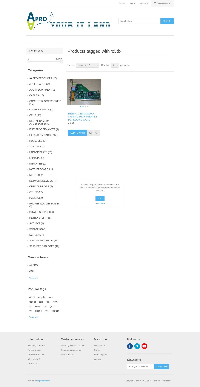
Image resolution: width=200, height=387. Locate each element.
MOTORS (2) (36, 175)
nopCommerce (43, 381)
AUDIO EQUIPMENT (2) (42, 89)
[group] (84, 92)
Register (122, 3)
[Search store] (139, 21)
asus (50, 297)
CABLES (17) (36, 95)
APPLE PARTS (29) (40, 84)
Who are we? (34, 359)
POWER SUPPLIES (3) (41, 212)
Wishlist (97, 359)
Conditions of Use (36, 354)
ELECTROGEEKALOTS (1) (44, 129)
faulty (55, 302)
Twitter (137, 346)
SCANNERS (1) (37, 229)
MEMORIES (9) (37, 163)
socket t (55, 311)
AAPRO (33, 265)
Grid (166, 65)
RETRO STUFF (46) (40, 217)
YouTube (144, 346)
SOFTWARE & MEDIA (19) (43, 240)
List (171, 65)
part (30, 311)
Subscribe (161, 366)
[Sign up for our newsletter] (140, 366)
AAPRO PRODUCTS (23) (43, 78)
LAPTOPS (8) (36, 158)
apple (42, 297)
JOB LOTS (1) (37, 146)
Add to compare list (90, 133)
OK (100, 198)
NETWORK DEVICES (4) (42, 181)
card (41, 301)
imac (37, 306)
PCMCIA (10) (36, 198)
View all (33, 278)
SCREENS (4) (37, 235)
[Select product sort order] (87, 65)
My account (99, 345)
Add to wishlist (97, 133)
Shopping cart (100, 354)
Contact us (33, 363)
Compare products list (71, 350)
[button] (80, 106)
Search (167, 21)
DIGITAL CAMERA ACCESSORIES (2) (39, 122)
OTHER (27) (36, 192)
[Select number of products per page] (114, 65)
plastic (38, 310)
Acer (31, 271)
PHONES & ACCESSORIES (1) (44, 205)
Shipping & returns (36, 345)
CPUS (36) (35, 115)
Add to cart (77, 132)
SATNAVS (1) (36, 223)
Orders (97, 350)
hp (30, 306)
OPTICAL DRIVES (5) (41, 186)
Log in (132, 3)
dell (48, 301)
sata (47, 311)
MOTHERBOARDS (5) (41, 169)
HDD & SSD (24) (38, 141)
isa (45, 306)
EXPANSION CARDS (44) (43, 135)
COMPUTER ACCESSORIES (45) (45, 102)
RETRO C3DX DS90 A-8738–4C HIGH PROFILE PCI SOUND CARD (82, 116)
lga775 (52, 306)
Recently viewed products (73, 345)
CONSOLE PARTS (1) (41, 109)
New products (67, 354)
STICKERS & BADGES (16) (44, 246)
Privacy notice (34, 350)
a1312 (32, 297)
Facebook (130, 346)
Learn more (100, 203)
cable (32, 301)
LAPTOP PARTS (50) (40, 152)
